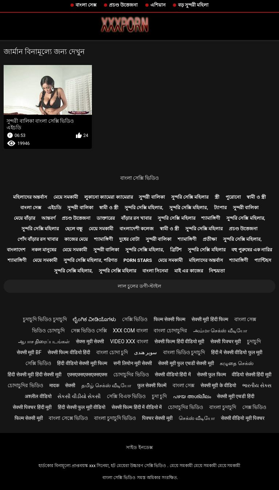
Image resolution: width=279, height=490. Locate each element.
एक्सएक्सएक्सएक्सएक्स (87, 374)
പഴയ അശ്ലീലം (192, 396)
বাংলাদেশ (16, 249)
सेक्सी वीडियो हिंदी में (172, 374)
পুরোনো (233, 197)
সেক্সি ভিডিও (134, 319)
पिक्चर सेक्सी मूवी (157, 418)
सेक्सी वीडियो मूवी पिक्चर (242, 418)
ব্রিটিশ (176, 249)
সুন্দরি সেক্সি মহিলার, (144, 207)
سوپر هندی (145, 352)
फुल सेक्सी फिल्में (151, 385)
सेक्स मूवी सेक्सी (90, 341)
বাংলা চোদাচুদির (170, 330)
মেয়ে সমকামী (65, 197)
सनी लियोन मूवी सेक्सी (132, 363)
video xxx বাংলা (129, 341)
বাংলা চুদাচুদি (222, 407)
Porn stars (138, 260)
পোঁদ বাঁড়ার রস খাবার (37, 239)
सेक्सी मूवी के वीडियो (218, 385)
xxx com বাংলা (130, 330)
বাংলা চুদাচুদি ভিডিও (115, 418)
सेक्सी (70, 385)
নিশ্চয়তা (217, 271)
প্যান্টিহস (262, 260)
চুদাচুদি (254, 341)
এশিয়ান (158, 5)
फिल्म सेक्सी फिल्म (169, 319)
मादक (54, 385)
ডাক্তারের (106, 218)
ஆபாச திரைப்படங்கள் (44, 341)
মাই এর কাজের (188, 271)
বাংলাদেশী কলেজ (137, 228)
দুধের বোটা (129, 239)
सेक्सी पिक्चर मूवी (225, 341)
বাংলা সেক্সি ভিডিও (139, 178)
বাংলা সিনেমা (155, 271)
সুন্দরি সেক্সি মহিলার (190, 197)
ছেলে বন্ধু (73, 228)
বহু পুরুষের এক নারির (251, 249)
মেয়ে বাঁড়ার (24, 218)
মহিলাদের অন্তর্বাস (30, 197)
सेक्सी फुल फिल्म (211, 374)
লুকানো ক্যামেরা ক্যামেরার (108, 197)
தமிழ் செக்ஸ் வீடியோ (106, 385)
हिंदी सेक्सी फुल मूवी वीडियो (81, 407)
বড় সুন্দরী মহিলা (193, 5)
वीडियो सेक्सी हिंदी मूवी (251, 374)
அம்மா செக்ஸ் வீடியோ (220, 330)
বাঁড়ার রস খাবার (136, 218)
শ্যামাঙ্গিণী (210, 218)
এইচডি (54, 207)
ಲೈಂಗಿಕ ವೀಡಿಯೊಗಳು (94, 319)
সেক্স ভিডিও (254, 407)
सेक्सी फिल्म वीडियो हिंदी (69, 352)
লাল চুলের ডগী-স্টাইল (139, 286)
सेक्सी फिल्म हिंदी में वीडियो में (137, 407)
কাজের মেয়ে (76, 239)
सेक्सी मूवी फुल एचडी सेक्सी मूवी (186, 363)
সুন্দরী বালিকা (152, 197)
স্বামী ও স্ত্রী (256, 197)
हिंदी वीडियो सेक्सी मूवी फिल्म (82, 363)
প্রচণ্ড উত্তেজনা (123, 5)
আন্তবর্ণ (48, 218)
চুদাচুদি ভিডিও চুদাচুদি (45, 319)
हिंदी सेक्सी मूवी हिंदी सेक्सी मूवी (34, 374)
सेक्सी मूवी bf (29, 352)
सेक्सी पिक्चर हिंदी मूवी (32, 407)
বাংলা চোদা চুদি (112, 352)
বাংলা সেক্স (86, 5)
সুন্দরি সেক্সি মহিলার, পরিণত (90, 260)
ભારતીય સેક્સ (256, 385)
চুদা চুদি (159, 396)
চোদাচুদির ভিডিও (131, 374)
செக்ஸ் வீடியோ (197, 418)
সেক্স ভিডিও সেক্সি (89, 330)
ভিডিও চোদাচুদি (48, 330)
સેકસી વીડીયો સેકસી (79, 396)
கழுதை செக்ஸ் (236, 363)
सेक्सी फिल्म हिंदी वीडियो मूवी (179, 341)
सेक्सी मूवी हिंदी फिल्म (209, 319)
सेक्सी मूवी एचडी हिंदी (235, 396)
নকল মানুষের (44, 249)
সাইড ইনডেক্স (139, 447)
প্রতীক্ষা (210, 239)
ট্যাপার (220, 207)
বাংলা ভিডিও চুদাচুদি (184, 352)
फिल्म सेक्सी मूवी (29, 418)
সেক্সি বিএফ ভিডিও (126, 396)
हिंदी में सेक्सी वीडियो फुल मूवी (236, 352)
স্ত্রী (217, 197)
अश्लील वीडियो (38, 396)
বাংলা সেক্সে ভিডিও (68, 418)
